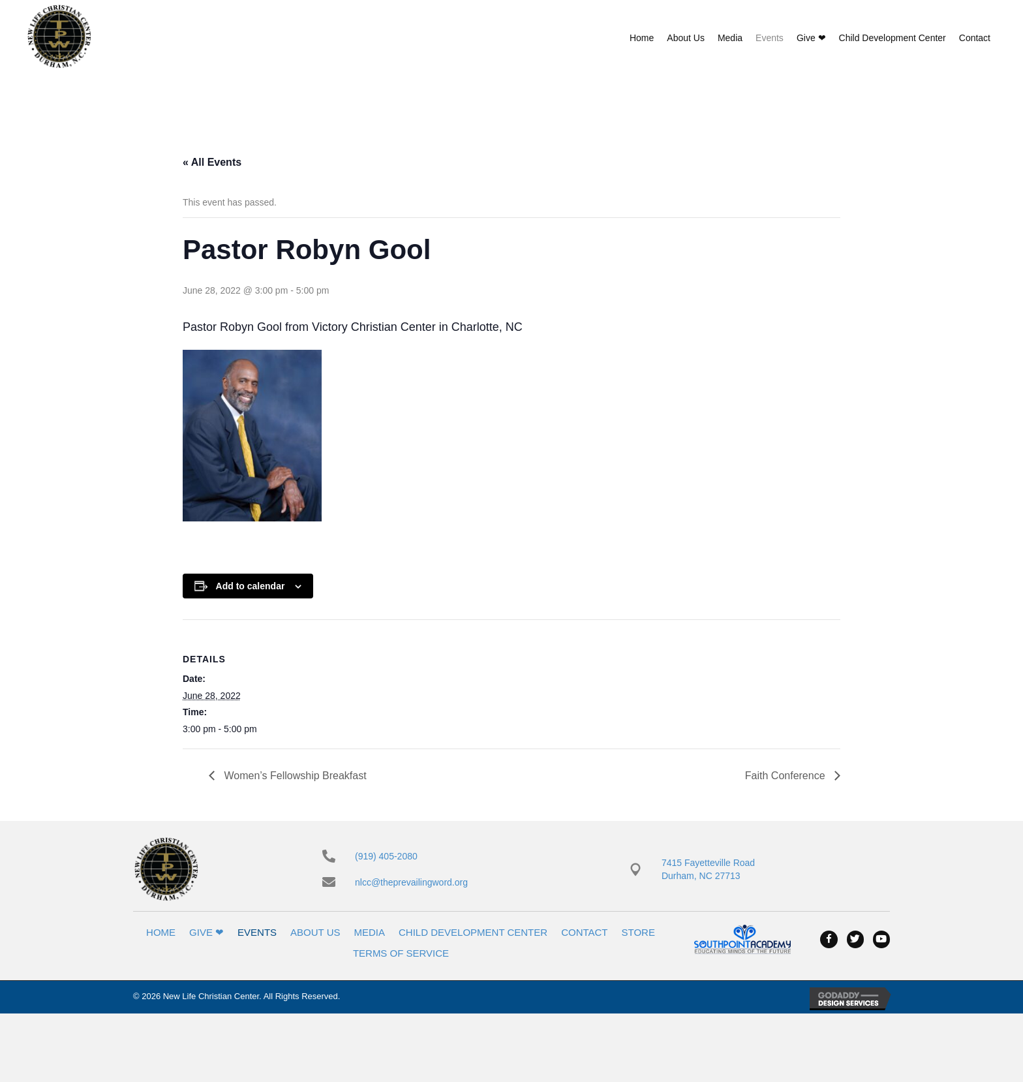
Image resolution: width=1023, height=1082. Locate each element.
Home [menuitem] (161, 932)
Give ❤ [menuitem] (206, 932)
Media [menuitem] (370, 932)
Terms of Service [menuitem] (401, 953)
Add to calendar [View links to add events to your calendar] (250, 586)
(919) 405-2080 (386, 856)
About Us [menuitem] (315, 932)
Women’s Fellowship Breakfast (294, 775)
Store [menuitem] (638, 932)
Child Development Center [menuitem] (473, 932)
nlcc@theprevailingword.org (411, 882)
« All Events (212, 162)
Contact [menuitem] (584, 932)
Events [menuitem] (257, 932)
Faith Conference (786, 775)
